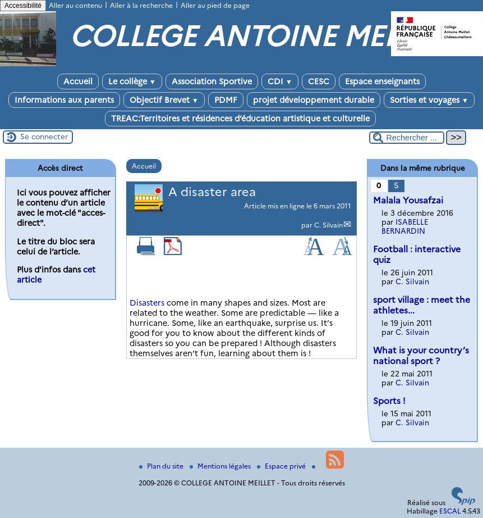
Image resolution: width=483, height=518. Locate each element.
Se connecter (44, 136)
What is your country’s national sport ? (421, 355)
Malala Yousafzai (408, 200)
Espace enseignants (382, 81)
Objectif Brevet (164, 100)
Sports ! (389, 401)
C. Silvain (328, 225)
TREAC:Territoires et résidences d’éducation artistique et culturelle (240, 118)
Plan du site (162, 466)
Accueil (78, 81)
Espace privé (282, 466)
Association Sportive (212, 81)
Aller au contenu (75, 5)
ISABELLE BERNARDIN (404, 226)
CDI (280, 81)
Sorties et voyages (429, 100)
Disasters (147, 303)
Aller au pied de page (215, 5)
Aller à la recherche (141, 5)
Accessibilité (23, 6)
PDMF (225, 100)
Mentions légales (221, 466)
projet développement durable (313, 100)
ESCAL (450, 511)
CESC (318, 81)
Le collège (132, 81)
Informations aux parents (64, 100)
